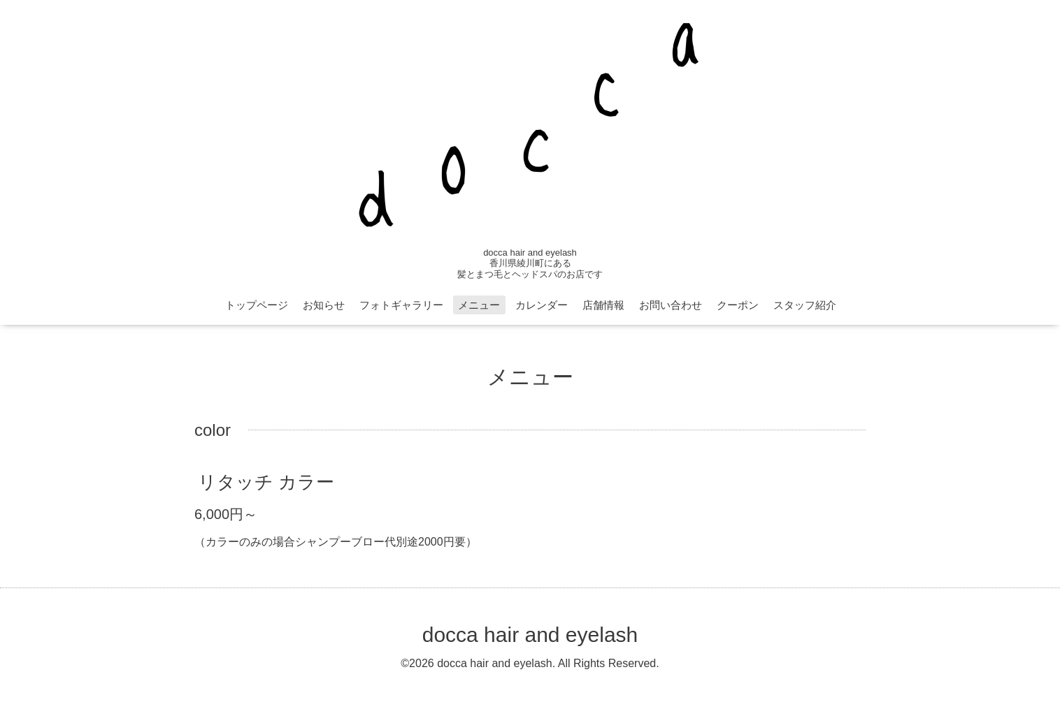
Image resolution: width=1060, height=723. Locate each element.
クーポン (738, 305)
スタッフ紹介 (804, 305)
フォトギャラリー (401, 305)
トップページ (256, 305)
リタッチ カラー (266, 482)
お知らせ (324, 305)
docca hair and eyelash (530, 634)
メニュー (479, 305)
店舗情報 (603, 305)
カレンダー (541, 305)
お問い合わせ (670, 305)
